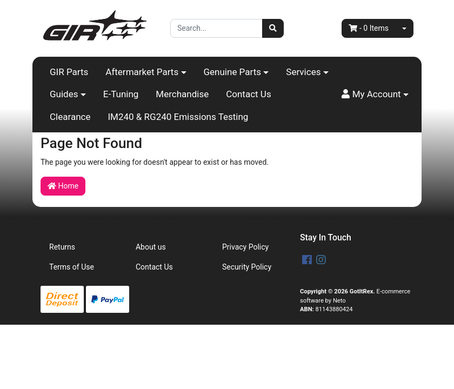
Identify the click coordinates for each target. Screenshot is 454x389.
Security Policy (246, 267)
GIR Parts (69, 71)
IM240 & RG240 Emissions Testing (178, 116)
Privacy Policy (245, 247)
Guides (64, 94)
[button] (375, 94)
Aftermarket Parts (141, 71)
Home (63, 186)
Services (303, 71)
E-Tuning (121, 94)
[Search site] (273, 28)
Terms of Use (71, 267)
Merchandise (182, 94)
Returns (62, 247)
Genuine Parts (233, 71)
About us (151, 247)
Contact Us (248, 94)
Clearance (70, 116)
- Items (369, 28)
